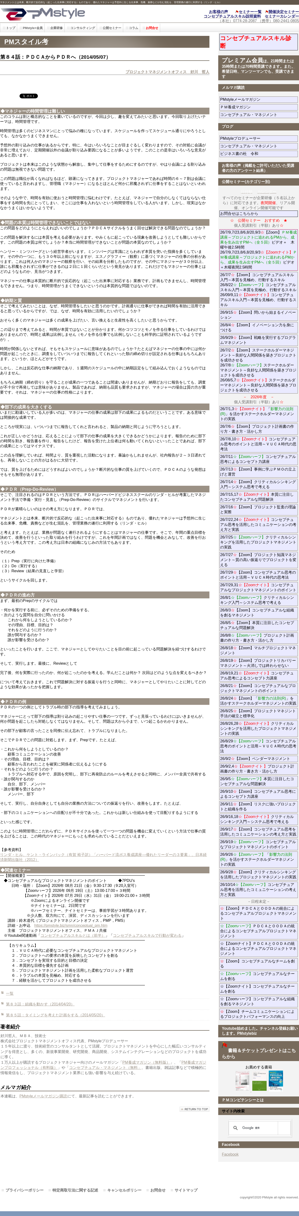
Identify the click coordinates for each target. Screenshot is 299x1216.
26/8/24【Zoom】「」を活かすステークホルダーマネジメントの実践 (258, 700)
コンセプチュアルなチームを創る (257, 976)
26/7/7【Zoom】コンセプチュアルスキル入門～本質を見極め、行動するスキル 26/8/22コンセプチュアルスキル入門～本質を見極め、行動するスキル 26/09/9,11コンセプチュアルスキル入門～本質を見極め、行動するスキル (258, 290)
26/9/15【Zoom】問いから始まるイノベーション (258, 314)
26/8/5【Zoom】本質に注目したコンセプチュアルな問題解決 (257, 625)
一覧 (10, 993)
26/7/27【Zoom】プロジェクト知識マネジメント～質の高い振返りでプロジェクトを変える (258, 560)
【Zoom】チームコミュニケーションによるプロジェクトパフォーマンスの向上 (257, 1014)
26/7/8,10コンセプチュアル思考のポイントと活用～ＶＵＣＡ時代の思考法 (258, 444)
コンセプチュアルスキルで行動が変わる (147, 935)
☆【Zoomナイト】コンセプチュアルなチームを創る (257, 988)
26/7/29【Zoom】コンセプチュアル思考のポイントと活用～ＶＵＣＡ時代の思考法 (258, 574)
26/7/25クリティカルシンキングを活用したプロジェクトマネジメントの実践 (258, 542)
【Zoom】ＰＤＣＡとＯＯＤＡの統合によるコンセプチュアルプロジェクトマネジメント (258, 913)
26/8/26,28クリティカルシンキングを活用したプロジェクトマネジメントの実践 (258, 728)
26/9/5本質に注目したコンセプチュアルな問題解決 (257, 781)
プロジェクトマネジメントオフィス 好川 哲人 (167, 72)
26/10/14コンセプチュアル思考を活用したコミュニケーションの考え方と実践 (258, 890)
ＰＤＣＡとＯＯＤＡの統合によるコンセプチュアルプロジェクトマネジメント (258, 931)
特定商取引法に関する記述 (75, 1190)
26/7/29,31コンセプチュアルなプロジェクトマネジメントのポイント (258, 587)
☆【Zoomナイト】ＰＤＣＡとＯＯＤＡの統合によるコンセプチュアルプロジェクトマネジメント (258, 949)
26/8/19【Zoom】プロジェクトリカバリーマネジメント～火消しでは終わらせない (259, 663)
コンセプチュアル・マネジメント (259, 115)
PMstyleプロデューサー (257, 138)
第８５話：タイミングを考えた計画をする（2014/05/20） (55, 1015)
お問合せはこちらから (239, 213)
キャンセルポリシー (124, 1190)
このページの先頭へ (194, 1109)
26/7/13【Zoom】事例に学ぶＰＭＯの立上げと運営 (258, 471)
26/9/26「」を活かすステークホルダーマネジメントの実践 (257, 859)
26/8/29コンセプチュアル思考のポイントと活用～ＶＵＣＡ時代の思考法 (258, 746)
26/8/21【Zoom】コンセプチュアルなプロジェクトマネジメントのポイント (258, 688)
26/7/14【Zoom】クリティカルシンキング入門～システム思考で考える (258, 484)
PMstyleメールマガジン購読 (43, 1096)
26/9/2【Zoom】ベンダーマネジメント (259, 759)
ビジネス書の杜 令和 (247, 154)
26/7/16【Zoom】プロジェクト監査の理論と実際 (258, 509)
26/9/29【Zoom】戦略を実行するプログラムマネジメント (258, 340)
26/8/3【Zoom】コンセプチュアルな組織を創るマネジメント (257, 612)
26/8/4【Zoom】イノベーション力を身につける (257, 327)
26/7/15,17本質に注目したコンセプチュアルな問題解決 (257, 496)
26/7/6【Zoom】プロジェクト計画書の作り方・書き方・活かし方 (257, 428)
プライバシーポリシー (24, 1190)
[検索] (258, 1128)
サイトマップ (186, 1190)
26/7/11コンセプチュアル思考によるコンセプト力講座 (258, 459)
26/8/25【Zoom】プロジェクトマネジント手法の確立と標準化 (258, 713)
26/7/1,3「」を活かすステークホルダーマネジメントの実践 (257, 414)
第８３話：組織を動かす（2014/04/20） (40, 1004)
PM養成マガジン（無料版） (146, 1062)
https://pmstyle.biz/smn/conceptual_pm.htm (70, 925)
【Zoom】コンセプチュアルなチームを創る (257, 963)
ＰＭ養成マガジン (259, 107)
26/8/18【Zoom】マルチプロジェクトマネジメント (258, 650)
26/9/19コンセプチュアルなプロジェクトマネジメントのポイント (258, 844)
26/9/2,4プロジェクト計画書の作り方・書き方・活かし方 (257, 768)
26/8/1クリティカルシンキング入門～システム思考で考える (257, 600)
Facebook (230, 1154)
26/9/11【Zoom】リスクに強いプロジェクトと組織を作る (258, 806)
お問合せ (158, 1190)
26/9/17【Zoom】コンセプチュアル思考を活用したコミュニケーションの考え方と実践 (258, 831)
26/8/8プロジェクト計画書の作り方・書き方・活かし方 (257, 637)
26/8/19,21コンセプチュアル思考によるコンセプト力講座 (257, 675)
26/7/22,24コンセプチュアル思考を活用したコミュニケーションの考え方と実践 (258, 525)
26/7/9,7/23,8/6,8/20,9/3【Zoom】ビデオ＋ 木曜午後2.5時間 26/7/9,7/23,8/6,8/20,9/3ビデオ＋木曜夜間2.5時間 (258, 249)
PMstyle (67, 14)
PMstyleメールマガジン (257, 99)
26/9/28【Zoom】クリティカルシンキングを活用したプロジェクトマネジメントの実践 (258, 874)
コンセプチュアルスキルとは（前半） (73, 935)
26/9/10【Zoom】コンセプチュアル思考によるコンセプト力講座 (258, 793)
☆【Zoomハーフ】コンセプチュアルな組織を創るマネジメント (257, 1001)
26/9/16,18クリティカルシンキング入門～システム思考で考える (257, 819)
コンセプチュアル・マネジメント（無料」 (105, 1068)
